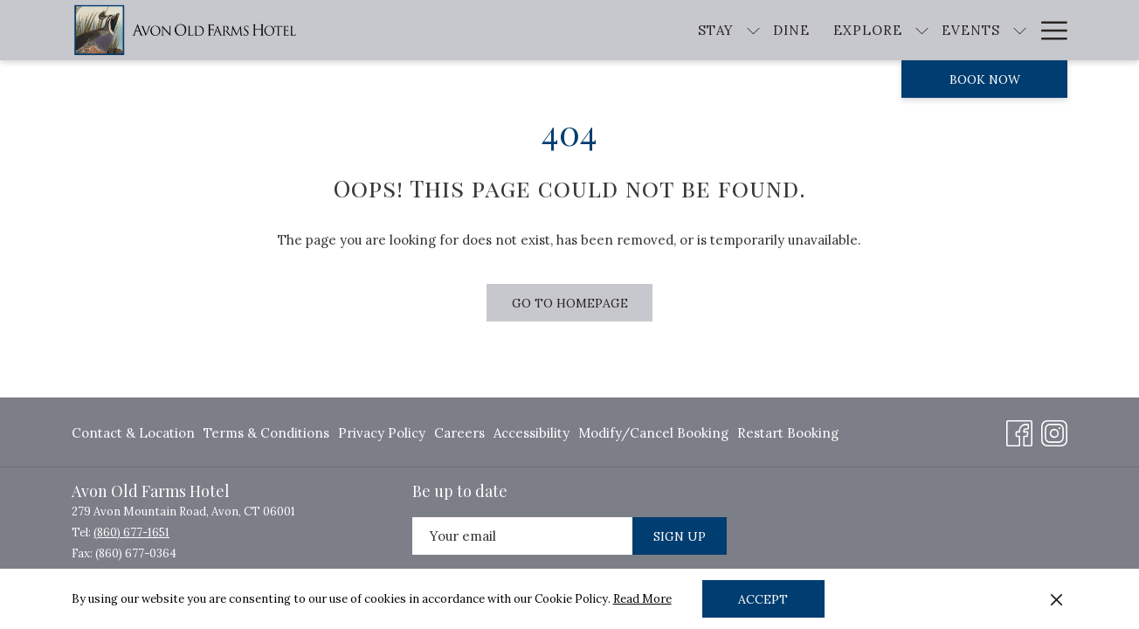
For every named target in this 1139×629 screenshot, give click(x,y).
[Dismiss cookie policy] (1056, 599)
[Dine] (741, 30)
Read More (642, 598)
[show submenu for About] (1059, 30)
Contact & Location (133, 433)
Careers (459, 433)
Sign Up (679, 536)
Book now (984, 79)
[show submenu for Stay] (703, 30)
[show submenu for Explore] (872, 30)
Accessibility (532, 433)
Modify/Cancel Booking (653, 433)
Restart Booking (788, 433)
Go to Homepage (570, 303)
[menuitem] (135, 433)
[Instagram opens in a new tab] (1054, 430)
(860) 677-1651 (131, 532)
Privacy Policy (381, 433)
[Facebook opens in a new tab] (1019, 430)
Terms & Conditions (266, 433)
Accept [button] (763, 599)
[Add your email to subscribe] (522, 536)
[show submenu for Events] (970, 30)
